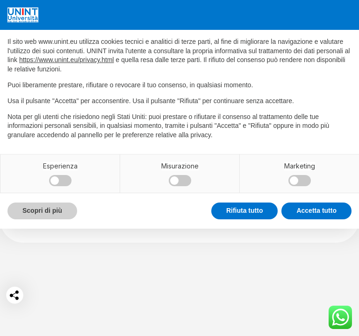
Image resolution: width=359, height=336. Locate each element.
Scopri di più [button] (42, 210)
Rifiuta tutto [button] (244, 210)
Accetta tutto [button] (316, 210)
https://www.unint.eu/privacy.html (66, 59)
